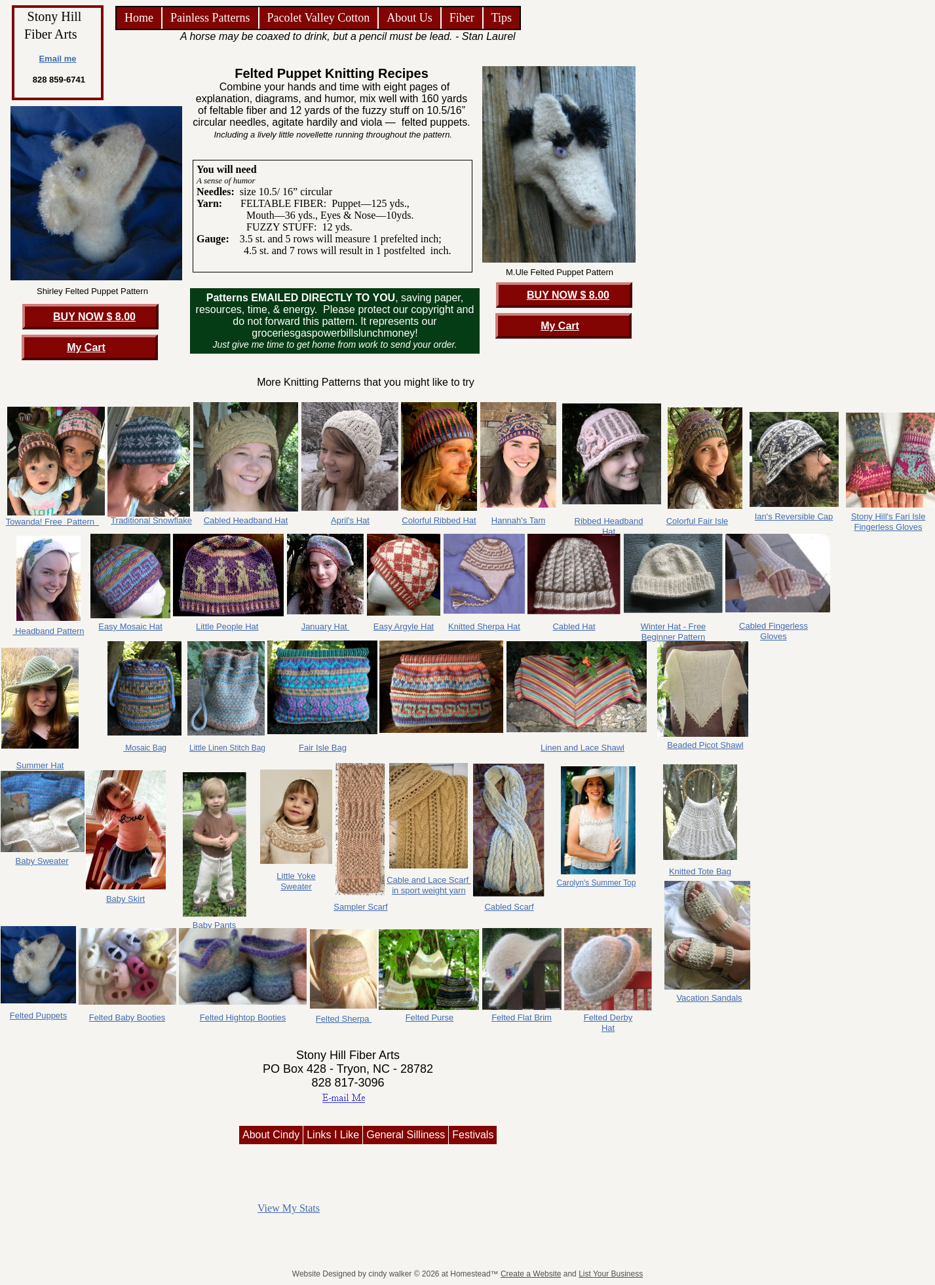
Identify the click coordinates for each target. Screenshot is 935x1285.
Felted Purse (430, 1017)
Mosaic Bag (144, 748)
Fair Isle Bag (323, 748)
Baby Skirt (125, 899)
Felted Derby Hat (608, 1023)
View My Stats (289, 1208)
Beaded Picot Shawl (705, 745)
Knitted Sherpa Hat (484, 626)
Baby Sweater (42, 861)
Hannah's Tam (518, 520)
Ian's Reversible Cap (794, 516)
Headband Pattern (48, 631)
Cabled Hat (573, 626)
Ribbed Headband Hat (609, 526)
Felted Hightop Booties (243, 1017)
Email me (57, 59)
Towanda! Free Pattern (52, 522)
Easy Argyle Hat (403, 626)
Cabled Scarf (508, 907)
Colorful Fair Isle (697, 521)
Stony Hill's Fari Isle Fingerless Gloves (888, 522)
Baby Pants (215, 925)
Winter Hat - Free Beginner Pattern (673, 632)
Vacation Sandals (709, 998)
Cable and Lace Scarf (429, 880)
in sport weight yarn (429, 890)
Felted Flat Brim (521, 1017)
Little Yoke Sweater (296, 881)
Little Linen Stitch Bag (227, 748)
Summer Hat (40, 765)
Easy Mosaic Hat (130, 626)
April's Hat (350, 520)
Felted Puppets (38, 1015)
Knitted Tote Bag (700, 871)
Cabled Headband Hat (246, 520)
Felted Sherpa (344, 1019)
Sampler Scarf (360, 907)
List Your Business (611, 1273)
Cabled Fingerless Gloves (773, 631)
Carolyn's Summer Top (596, 882)
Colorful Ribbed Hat (439, 520)
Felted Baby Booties (127, 1017)
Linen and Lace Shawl (582, 748)
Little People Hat (227, 626)
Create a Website (531, 1273)
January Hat (325, 626)
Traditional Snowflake (151, 520)
